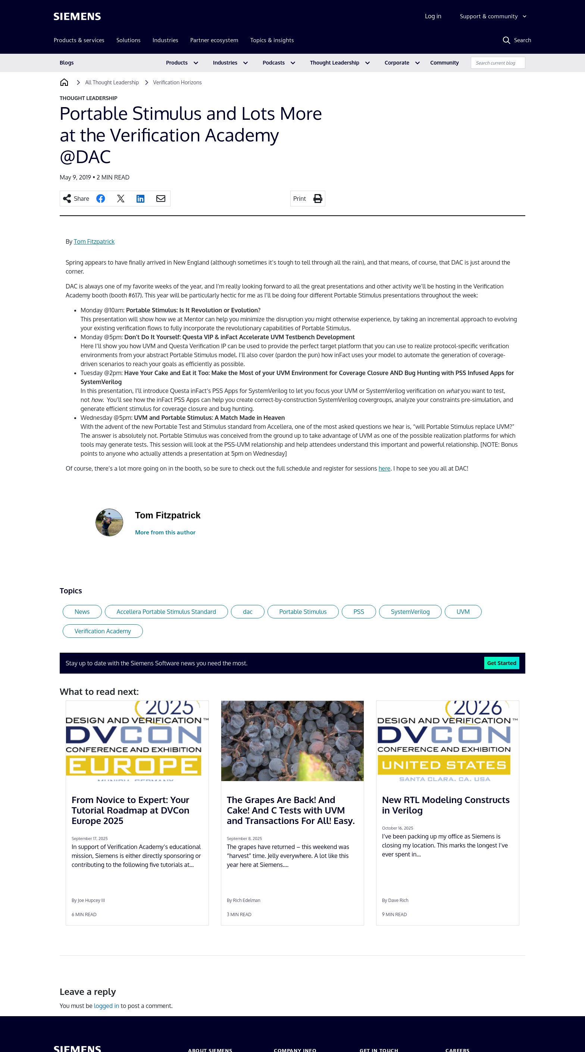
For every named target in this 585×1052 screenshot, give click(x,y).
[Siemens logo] (77, 16)
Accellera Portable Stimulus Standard (166, 611)
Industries (225, 62)
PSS (359, 611)
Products (177, 62)
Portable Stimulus (303, 611)
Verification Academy (103, 631)
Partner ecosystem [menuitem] (214, 40)
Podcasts (274, 62)
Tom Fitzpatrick (94, 241)
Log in (433, 16)
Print (299, 198)
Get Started (501, 662)
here (385, 468)
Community (444, 62)
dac (248, 611)
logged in (106, 1005)
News (82, 611)
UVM (463, 611)
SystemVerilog (410, 611)
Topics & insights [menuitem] (272, 40)
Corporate (397, 62)
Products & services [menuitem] (79, 40)
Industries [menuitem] (165, 40)
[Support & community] (494, 16)
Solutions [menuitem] (128, 40)
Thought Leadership (334, 62)
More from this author (165, 532)
